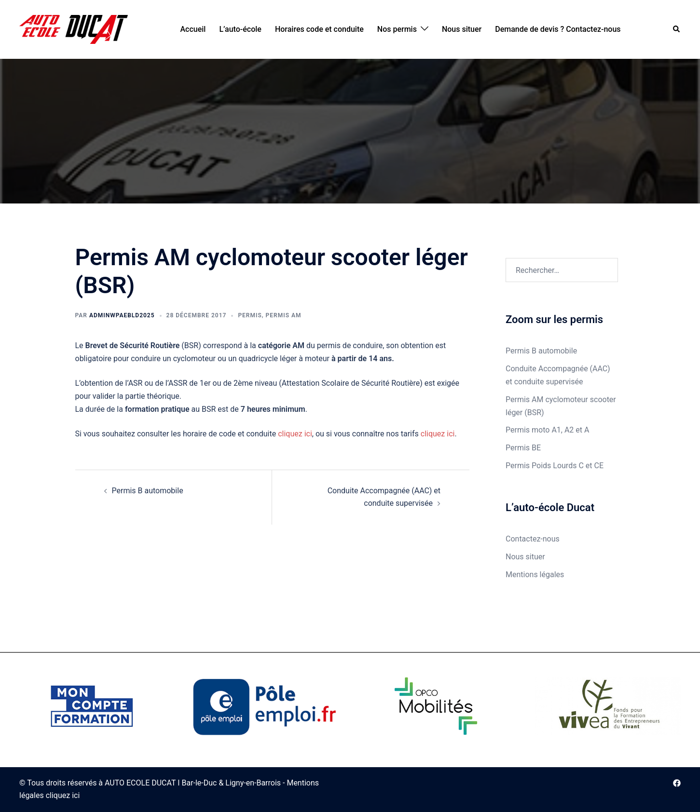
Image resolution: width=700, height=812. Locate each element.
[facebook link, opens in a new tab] (677, 782)
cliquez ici (295, 433)
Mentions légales (535, 574)
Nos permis (397, 29)
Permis (249, 315)
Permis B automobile (147, 490)
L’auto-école (240, 29)
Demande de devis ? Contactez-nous (557, 29)
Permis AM (284, 315)
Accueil (193, 29)
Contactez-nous (533, 538)
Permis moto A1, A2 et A (547, 429)
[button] (677, 30)
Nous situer (461, 29)
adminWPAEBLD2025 (122, 315)
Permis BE (523, 447)
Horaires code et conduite (319, 29)
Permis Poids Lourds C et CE (555, 465)
